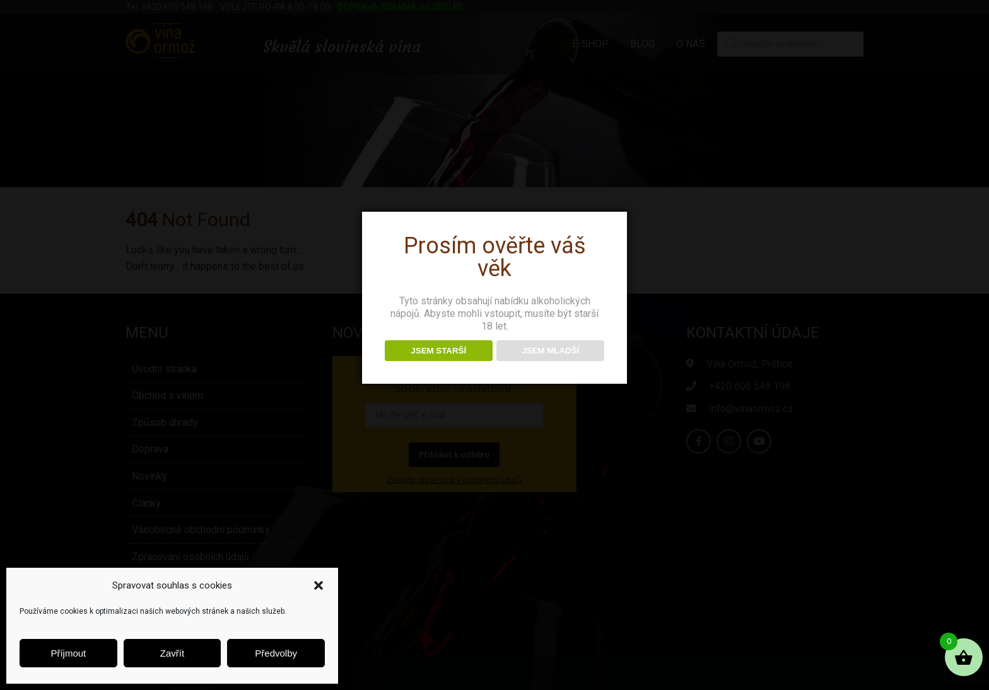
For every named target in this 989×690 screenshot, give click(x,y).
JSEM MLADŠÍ (550, 350)
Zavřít (172, 653)
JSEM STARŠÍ (438, 350)
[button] (318, 585)
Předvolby (276, 653)
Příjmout (68, 653)
